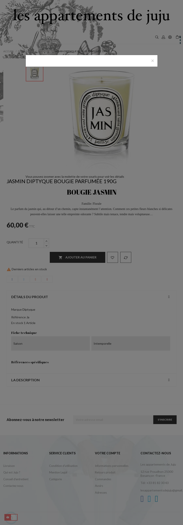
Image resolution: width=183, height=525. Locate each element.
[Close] (152, 60)
